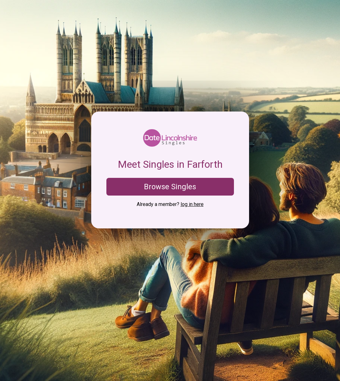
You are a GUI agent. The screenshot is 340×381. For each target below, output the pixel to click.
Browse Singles (170, 186)
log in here (192, 204)
